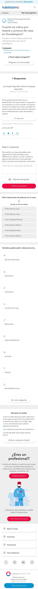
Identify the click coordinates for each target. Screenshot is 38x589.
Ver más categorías (19, 400)
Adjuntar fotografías (19, 180)
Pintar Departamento (13, 230)
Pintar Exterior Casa (12, 214)
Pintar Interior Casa (12, 209)
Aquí (4, 429)
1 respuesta (6, 48)
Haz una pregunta (29, 13)
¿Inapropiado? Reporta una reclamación (17, 124)
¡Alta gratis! (28, 2)
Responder (19, 118)
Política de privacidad (19, 580)
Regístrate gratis (19, 476)
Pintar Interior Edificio (13, 236)
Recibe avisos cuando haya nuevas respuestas (16, 51)
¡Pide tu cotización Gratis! (19, 440)
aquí (4, 424)
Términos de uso (19, 577)
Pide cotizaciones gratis (19, 519)
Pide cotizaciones (19, 585)
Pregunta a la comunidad (19, 62)
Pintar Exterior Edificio (13, 225)
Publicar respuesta (19, 186)
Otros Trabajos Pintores (14, 220)
